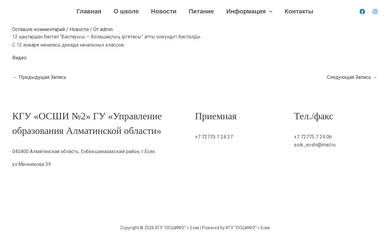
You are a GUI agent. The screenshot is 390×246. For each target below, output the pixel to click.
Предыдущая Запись (39, 77)
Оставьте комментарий (38, 29)
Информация (249, 11)
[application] (269, 11)
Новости (164, 11)
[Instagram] (375, 11)
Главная (88, 11)
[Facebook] (362, 11)
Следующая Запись (352, 77)
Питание (201, 11)
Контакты (299, 11)
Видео (19, 58)
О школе (126, 11)
